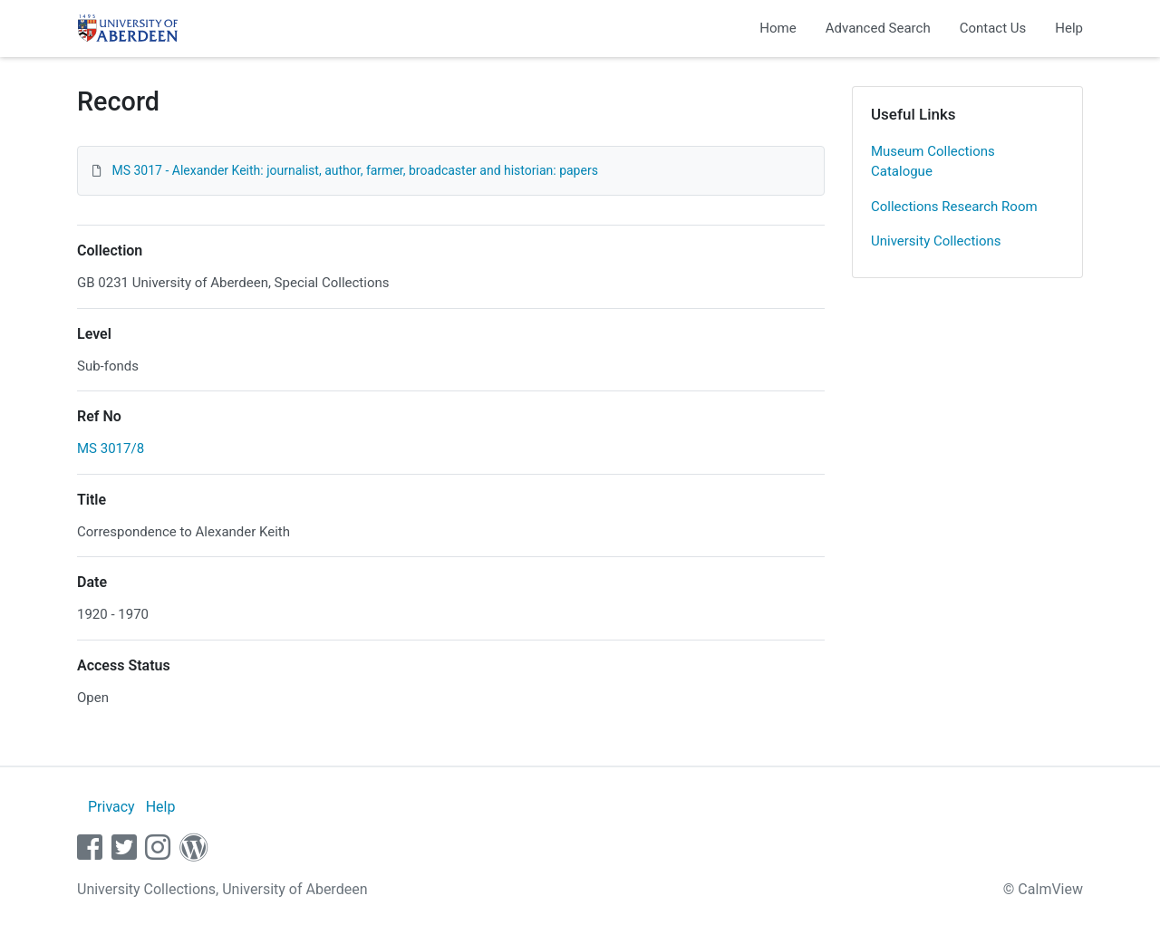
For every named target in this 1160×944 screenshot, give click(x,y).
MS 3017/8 (110, 448)
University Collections (936, 241)
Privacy (111, 806)
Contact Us (993, 28)
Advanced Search (878, 28)
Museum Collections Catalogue (933, 161)
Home (777, 28)
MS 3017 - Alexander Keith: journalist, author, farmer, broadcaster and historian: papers (354, 170)
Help (1069, 28)
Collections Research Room (954, 206)
